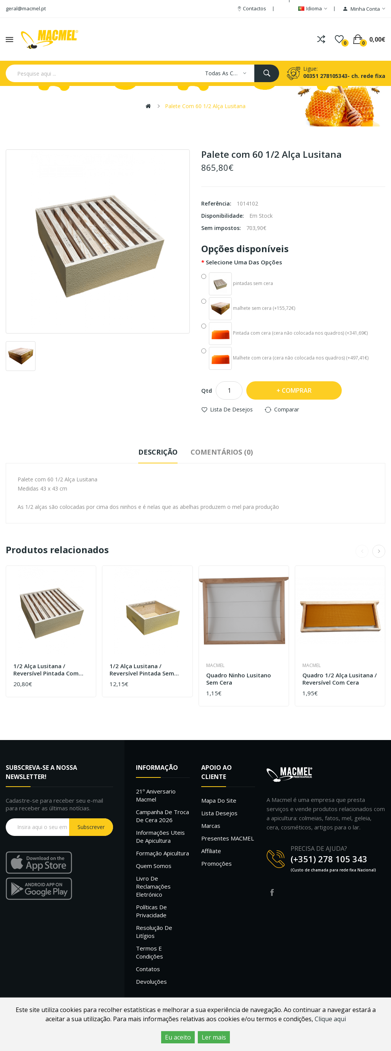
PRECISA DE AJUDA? (319, 848)
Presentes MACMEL (227, 838)
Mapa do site (218, 800)
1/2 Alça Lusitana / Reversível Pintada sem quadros (142, 669)
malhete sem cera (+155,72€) (248, 308)
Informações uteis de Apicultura (160, 836)
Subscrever (91, 827)
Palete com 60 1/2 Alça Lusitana (205, 106)
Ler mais (214, 1037)
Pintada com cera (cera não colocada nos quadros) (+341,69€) (284, 333)
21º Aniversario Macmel (156, 795)
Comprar (297, 390)
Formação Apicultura (162, 853)
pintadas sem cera (237, 283)
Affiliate (211, 851)
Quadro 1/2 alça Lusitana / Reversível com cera (339, 679)
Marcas (210, 825)
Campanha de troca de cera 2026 (162, 816)
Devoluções (151, 981)
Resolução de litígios (154, 931)
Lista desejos (219, 813)
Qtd (206, 390)
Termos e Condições (149, 952)
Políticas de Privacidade (151, 911)
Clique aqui (330, 1019)
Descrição (158, 452)
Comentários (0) (222, 452)
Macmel (215, 665)
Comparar (286, 409)
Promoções (216, 863)
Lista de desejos (231, 409)
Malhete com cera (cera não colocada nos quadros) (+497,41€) (284, 358)
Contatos (148, 969)
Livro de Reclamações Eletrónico (153, 886)
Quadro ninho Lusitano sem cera (238, 679)
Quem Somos (153, 866)
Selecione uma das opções (244, 262)
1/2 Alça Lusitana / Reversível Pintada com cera (46, 669)
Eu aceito (178, 1037)
